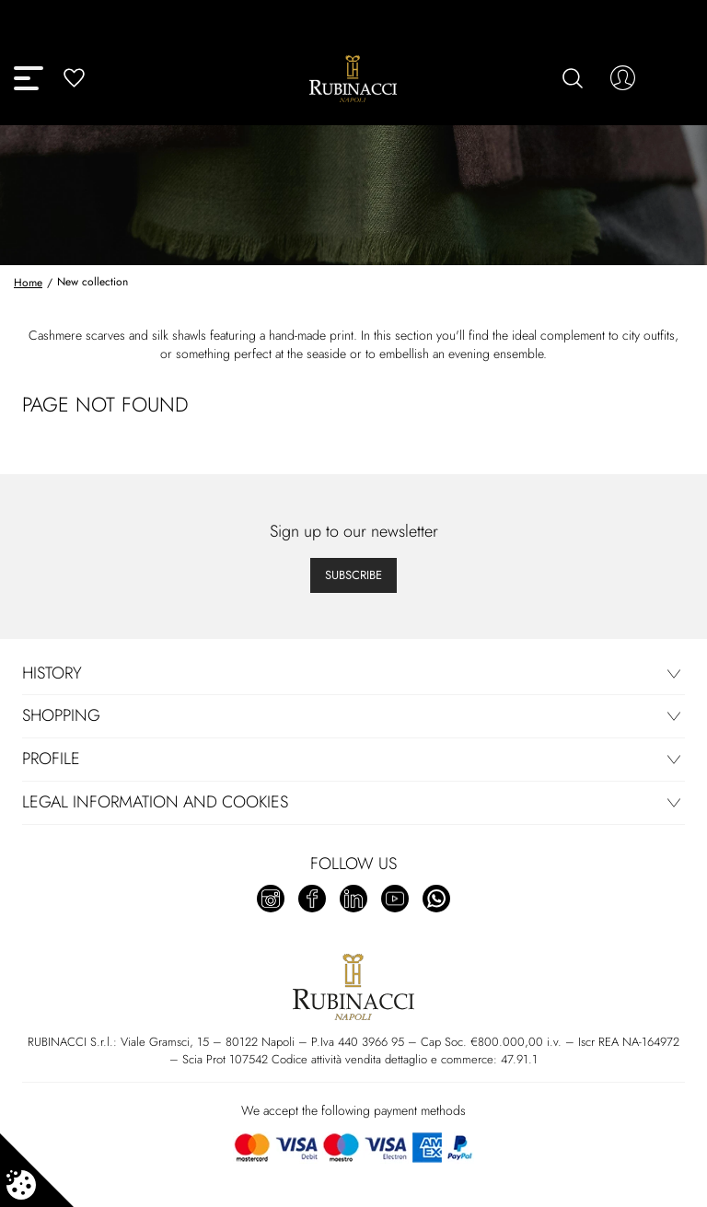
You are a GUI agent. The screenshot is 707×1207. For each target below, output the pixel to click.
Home (28, 282)
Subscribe (353, 575)
